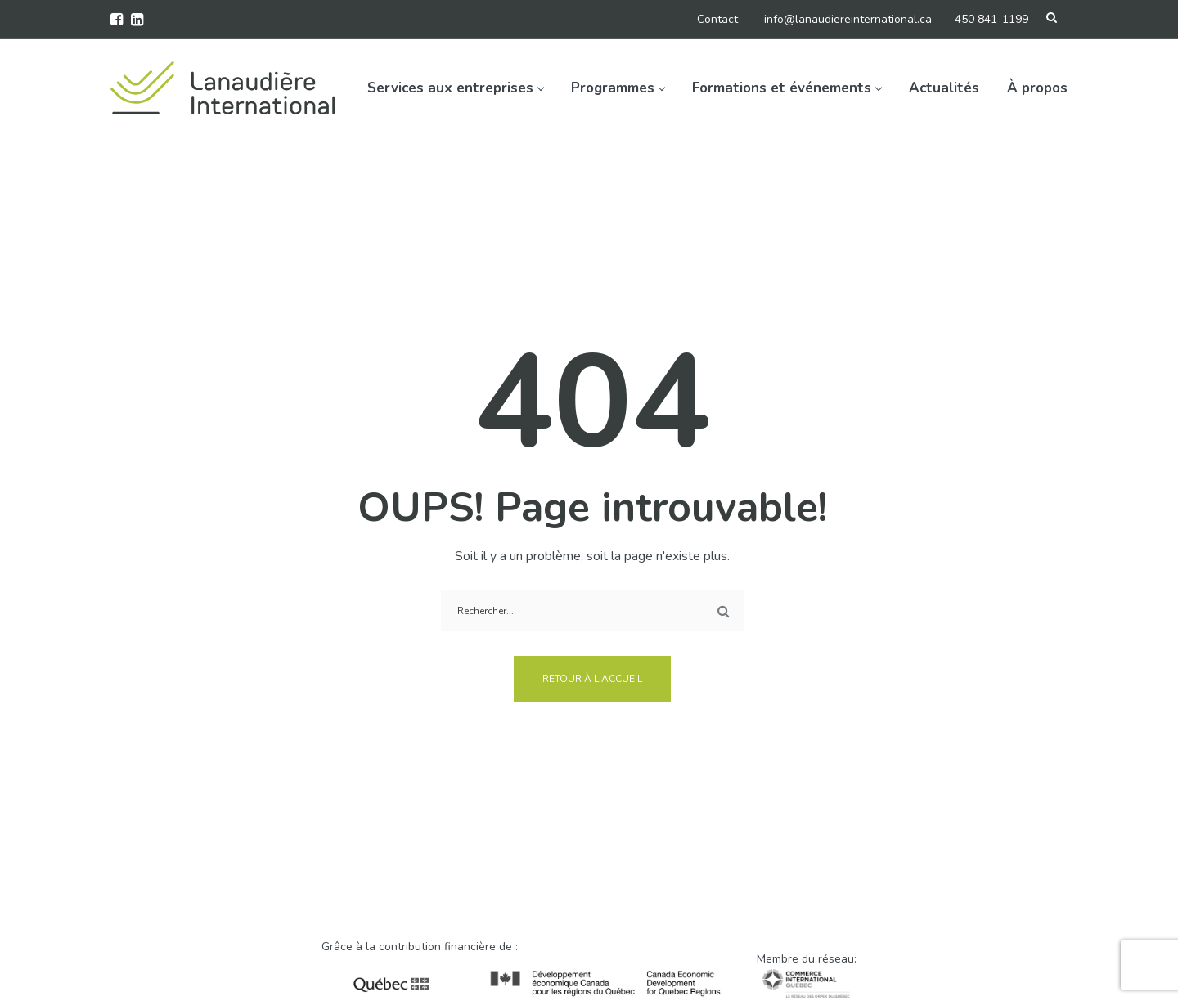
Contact (717, 19)
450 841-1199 (991, 19)
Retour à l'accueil (592, 678)
